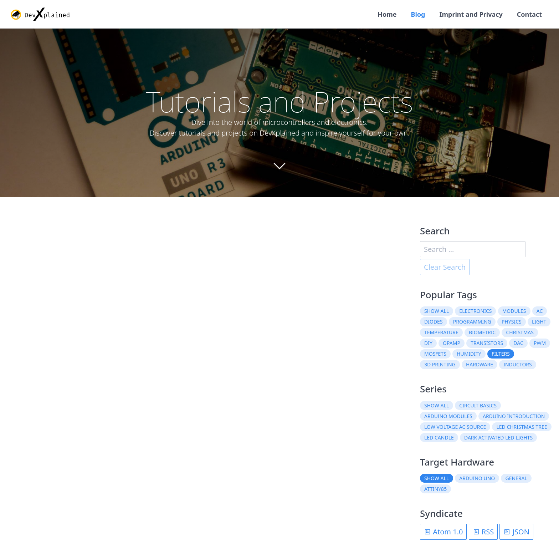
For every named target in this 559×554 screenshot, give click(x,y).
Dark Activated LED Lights (498, 437)
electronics (475, 311)
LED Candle (439, 437)
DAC (518, 343)
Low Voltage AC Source (455, 426)
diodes (433, 321)
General (516, 478)
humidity (469, 353)
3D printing (440, 364)
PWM (540, 343)
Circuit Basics (478, 405)
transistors (487, 343)
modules (514, 311)
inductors (517, 364)
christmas (519, 332)
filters (501, 353)
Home (387, 14)
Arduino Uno (477, 478)
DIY (428, 343)
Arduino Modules (448, 416)
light (539, 321)
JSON (516, 532)
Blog (418, 14)
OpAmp (451, 343)
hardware (479, 364)
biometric (482, 332)
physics (512, 321)
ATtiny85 (435, 489)
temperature (441, 332)
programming (472, 321)
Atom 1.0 (443, 532)
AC (540, 311)
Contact (529, 14)
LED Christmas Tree (521, 426)
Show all (436, 311)
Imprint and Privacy (470, 14)
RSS (483, 532)
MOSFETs (435, 353)
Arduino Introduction (514, 416)
